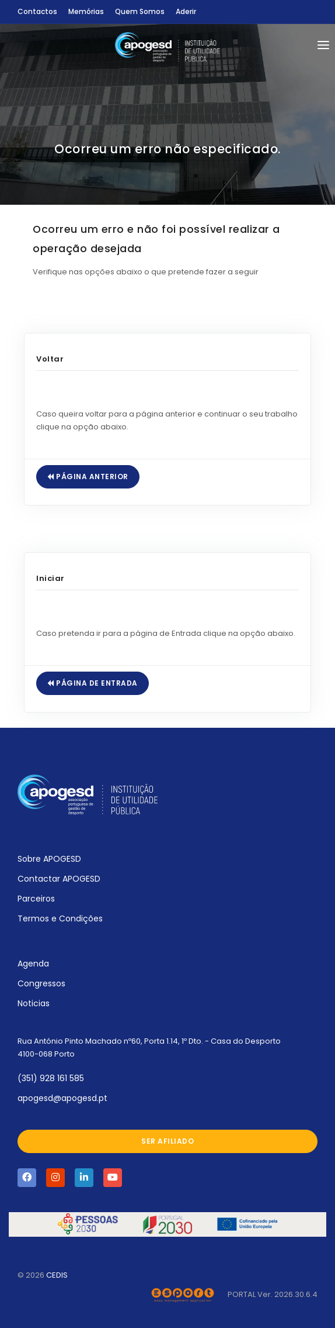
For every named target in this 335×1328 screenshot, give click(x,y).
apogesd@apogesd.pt (62, 1098)
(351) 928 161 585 (51, 1078)
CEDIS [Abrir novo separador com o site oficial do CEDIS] (57, 1275)
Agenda (33, 963)
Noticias (34, 1003)
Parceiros (36, 898)
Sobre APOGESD (49, 859)
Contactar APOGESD (59, 879)
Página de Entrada (92, 683)
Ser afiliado (167, 1141)
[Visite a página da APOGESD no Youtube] (112, 1177)
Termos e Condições (60, 918)
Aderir (186, 11)
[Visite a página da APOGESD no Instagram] (55, 1177)
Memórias (86, 11)
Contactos (37, 11)
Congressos (41, 983)
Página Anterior (87, 476)
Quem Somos (140, 11)
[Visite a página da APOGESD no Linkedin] (84, 1177)
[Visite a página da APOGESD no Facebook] (27, 1177)
